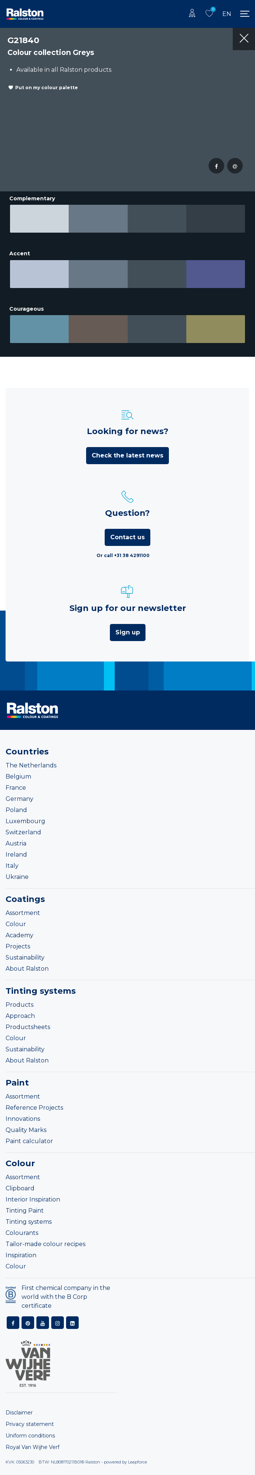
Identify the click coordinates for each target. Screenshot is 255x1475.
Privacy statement (30, 1424)
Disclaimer (19, 1412)
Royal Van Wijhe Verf (32, 1447)
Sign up (127, 632)
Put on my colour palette (46, 87)
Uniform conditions (30, 1435)
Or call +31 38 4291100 (123, 555)
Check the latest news (127, 455)
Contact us (127, 537)
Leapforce (137, 1462)
